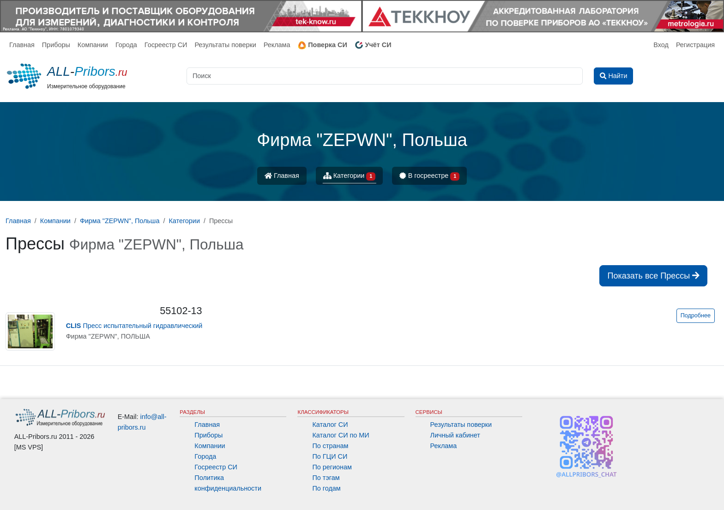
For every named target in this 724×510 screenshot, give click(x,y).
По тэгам (325, 477)
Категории (349, 176)
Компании (93, 45)
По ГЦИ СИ (329, 456)
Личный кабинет (455, 435)
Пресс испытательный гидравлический (134, 325)
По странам (330, 445)
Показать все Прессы (653, 275)
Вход (661, 45)
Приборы (56, 45)
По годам (326, 488)
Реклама (277, 45)
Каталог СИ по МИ (340, 435)
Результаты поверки (225, 45)
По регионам (332, 467)
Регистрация (695, 45)
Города (126, 45)
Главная (22, 45)
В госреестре (429, 176)
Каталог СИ (330, 424)
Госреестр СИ (166, 45)
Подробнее (696, 315)
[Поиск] (385, 76)
